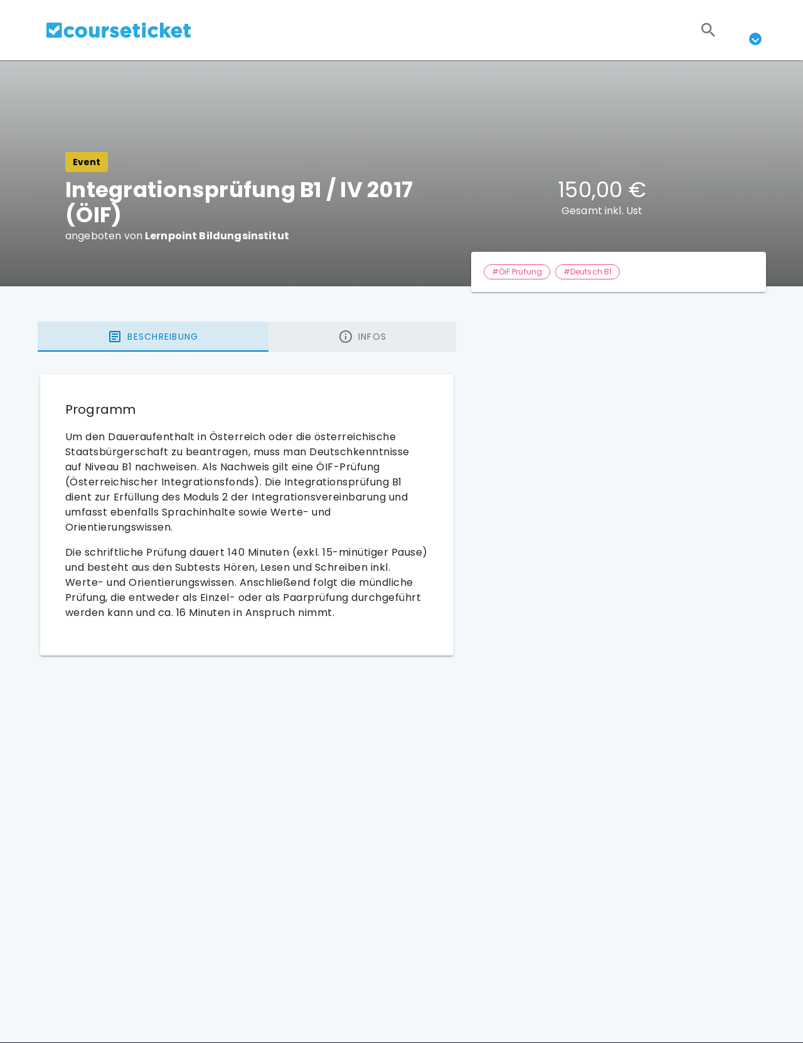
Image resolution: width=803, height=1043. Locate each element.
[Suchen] (708, 30)
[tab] (153, 337)
